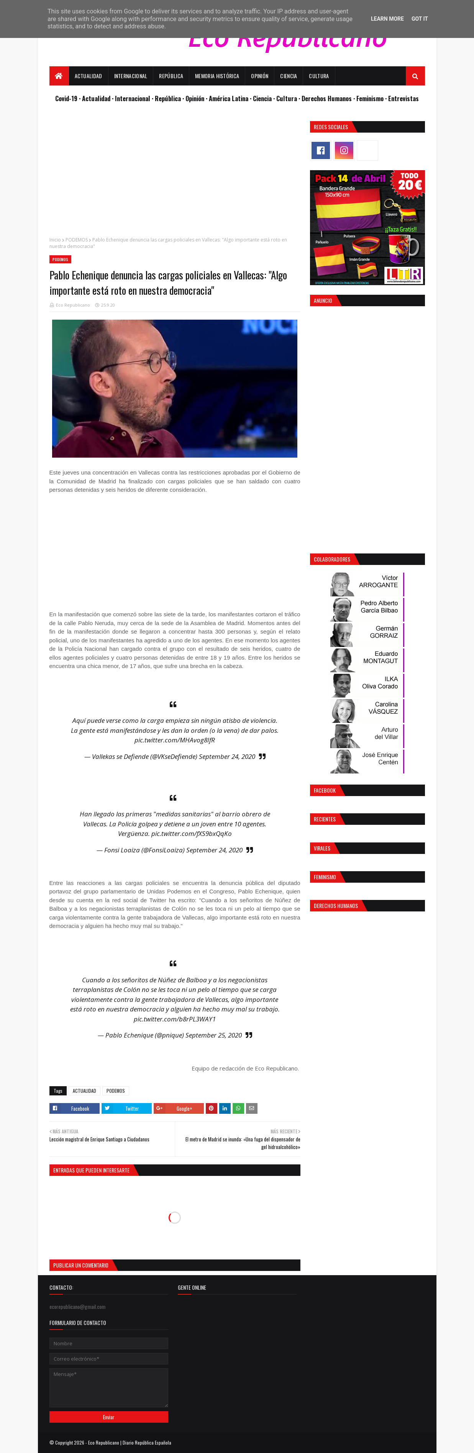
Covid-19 (67, 98)
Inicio (55, 239)
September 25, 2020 (213, 1035)
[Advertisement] (174, 174)
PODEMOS (77, 239)
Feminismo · (372, 98)
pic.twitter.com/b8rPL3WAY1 (175, 1019)
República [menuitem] (171, 76)
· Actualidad (95, 98)
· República (167, 98)
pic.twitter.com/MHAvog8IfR (174, 740)
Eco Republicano (73, 305)
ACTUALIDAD (84, 1090)
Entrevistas (403, 98)
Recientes (325, 819)
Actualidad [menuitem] (88, 76)
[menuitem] (59, 75)
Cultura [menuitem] (319, 76)
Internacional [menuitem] (131, 76)
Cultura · (289, 98)
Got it (420, 19)
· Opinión (194, 98)
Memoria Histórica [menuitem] (217, 76)
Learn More (387, 19)
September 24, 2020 (227, 756)
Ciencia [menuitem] (288, 76)
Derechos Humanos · (329, 98)
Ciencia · (264, 98)
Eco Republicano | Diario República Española (129, 1442)
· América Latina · (229, 98)
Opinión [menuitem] (259, 76)
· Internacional (132, 98)
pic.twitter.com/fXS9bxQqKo (191, 833)
